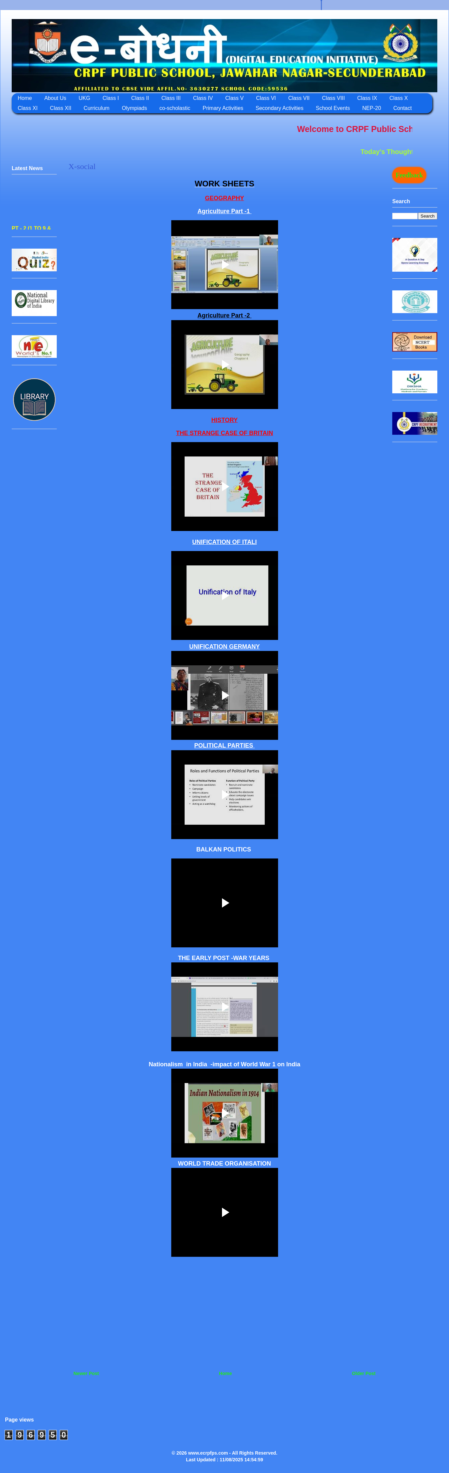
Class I (110, 98)
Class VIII (333, 98)
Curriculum (96, 108)
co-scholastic (175, 108)
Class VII (299, 98)
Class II (140, 98)
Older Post (364, 1373)
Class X (399, 98)
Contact (402, 108)
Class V (234, 98)
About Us (55, 98)
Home (25, 98)
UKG (84, 98)
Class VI (266, 98)
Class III (171, 98)
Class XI (28, 108)
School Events (333, 108)
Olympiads (134, 108)
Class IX (367, 98)
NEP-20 (371, 108)
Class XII (60, 108)
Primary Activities (223, 108)
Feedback (409, 175)
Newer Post (86, 1373)
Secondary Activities (279, 108)
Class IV (203, 98)
